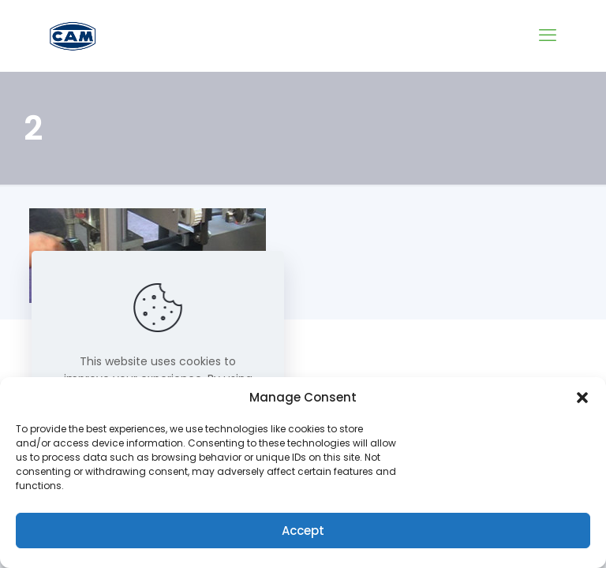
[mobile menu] (547, 35)
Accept (303, 530)
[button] (582, 397)
